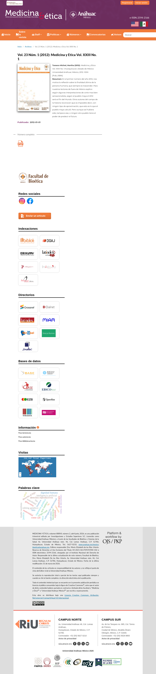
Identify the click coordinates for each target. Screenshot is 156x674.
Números (75, 34)
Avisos (117, 34)
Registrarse (127, 2)
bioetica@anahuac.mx (40, 547)
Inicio (7, 34)
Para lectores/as (24, 433)
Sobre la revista (22, 35)
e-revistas (15, 3)
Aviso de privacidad (67, 638)
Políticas (54, 34)
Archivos (28, 47)
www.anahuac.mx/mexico (89, 544)
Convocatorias (98, 34)
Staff (37, 34)
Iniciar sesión (141, 2)
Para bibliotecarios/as (26, 441)
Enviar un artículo (35, 216)
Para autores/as (24, 437)
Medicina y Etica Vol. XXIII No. (21, 144)
